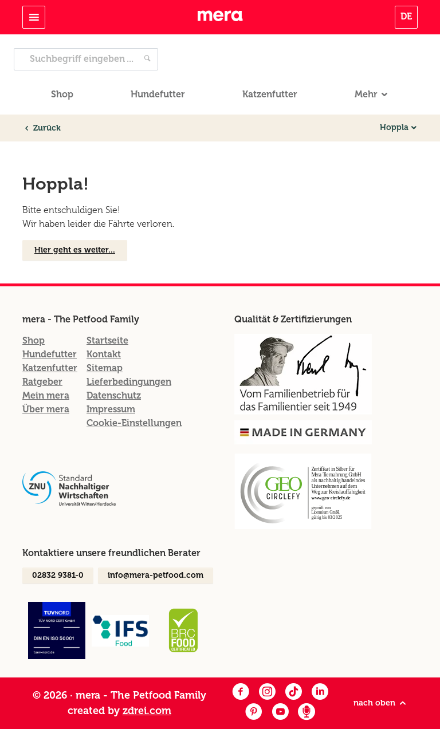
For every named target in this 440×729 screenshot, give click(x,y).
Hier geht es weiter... (74, 250)
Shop (62, 94)
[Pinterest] (253, 712)
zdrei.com (147, 710)
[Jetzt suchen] (147, 59)
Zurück (42, 128)
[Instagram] (267, 692)
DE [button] (406, 16)
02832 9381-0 (58, 575)
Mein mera (45, 395)
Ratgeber (42, 381)
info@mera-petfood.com (155, 575)
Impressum (111, 409)
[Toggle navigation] (33, 17)
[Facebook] (240, 692)
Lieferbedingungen (129, 381)
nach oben (380, 703)
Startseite (107, 340)
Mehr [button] (366, 94)
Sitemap (105, 367)
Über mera (45, 409)
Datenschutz (114, 395)
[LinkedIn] (319, 692)
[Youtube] (280, 712)
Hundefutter (158, 94)
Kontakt (104, 354)
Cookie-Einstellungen (134, 422)
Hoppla (394, 128)
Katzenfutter (269, 94)
